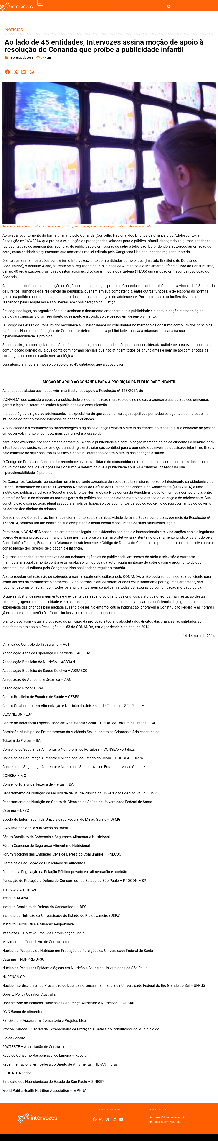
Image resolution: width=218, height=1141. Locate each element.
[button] (40, 3)
